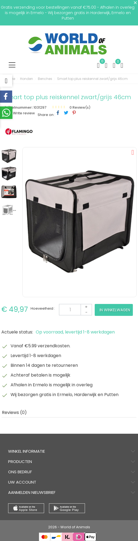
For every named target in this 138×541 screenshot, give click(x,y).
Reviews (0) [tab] (14, 412)
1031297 (40, 107)
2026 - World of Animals (69, 527)
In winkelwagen (115, 310)
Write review (23, 113)
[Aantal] (75, 309)
